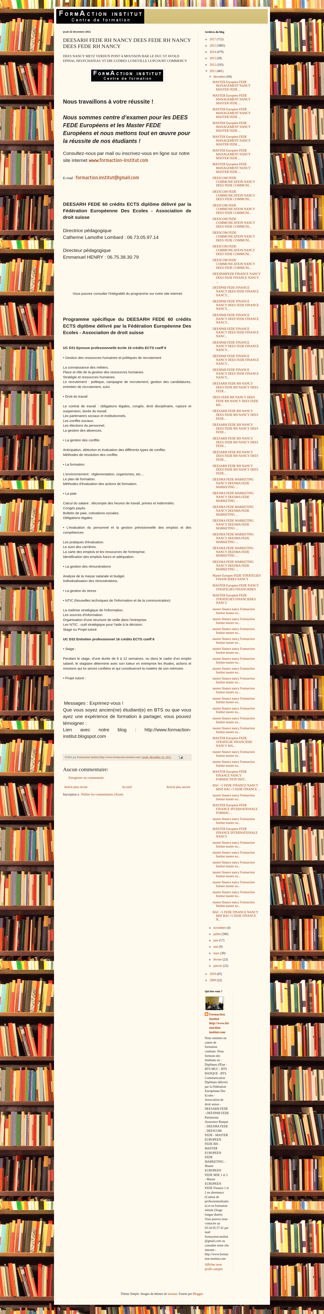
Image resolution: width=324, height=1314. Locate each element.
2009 (213, 980)
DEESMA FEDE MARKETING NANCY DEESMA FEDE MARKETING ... (233, 483)
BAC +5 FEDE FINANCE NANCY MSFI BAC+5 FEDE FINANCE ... (236, 787)
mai (216, 946)
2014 (213, 52)
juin (216, 940)
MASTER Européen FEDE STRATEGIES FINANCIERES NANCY (234, 599)
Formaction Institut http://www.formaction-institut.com (219, 1023)
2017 (213, 39)
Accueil (127, 787)
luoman (172, 1294)
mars (216, 953)
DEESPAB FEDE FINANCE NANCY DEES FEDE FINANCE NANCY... (236, 291)
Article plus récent (75, 787)
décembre (219, 76)
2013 (213, 58)
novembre (220, 927)
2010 (213, 974)
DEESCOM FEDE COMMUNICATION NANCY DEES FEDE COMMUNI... (234, 181)
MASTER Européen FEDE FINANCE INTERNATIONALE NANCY (235, 832)
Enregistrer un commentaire (86, 777)
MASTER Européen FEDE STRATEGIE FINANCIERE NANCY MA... (232, 742)
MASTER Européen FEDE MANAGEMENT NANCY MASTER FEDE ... (232, 85)
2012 (213, 64)
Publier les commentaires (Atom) (102, 794)
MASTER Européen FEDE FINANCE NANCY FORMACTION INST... (230, 775)
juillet (217, 934)
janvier (218, 965)
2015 (213, 45)
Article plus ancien (178, 787)
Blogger (197, 1294)
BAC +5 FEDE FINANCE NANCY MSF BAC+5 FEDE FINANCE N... (235, 916)
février (218, 959)
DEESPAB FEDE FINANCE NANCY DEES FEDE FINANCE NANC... (236, 332)
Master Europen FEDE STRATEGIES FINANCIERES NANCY (237, 577)
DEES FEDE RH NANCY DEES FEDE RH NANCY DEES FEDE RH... (235, 401)
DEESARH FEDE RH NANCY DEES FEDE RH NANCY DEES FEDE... (235, 387)
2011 (213, 71)
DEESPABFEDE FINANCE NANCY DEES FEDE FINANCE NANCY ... (237, 277)
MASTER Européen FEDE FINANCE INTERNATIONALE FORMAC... (235, 809)
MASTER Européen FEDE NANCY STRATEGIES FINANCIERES (236, 587)
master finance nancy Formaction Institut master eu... (234, 611)
